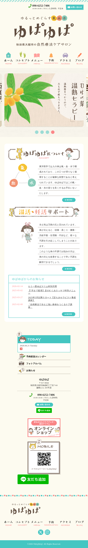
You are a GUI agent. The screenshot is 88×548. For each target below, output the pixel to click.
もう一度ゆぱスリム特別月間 (42, 286)
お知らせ (30, 370)
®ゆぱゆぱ (38, 544)
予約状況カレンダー (36, 356)
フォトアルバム (34, 363)
